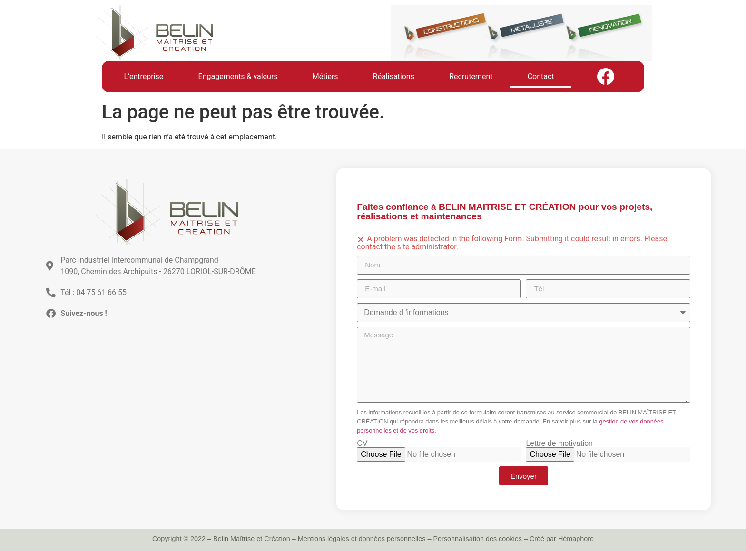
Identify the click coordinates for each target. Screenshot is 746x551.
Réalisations (393, 76)
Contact (541, 76)
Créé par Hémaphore (562, 538)
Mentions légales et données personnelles (362, 538)
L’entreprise (144, 76)
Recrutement (470, 76)
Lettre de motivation (559, 443)
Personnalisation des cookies (477, 538)
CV (362, 443)
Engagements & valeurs (238, 76)
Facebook (605, 76)
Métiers (325, 76)
